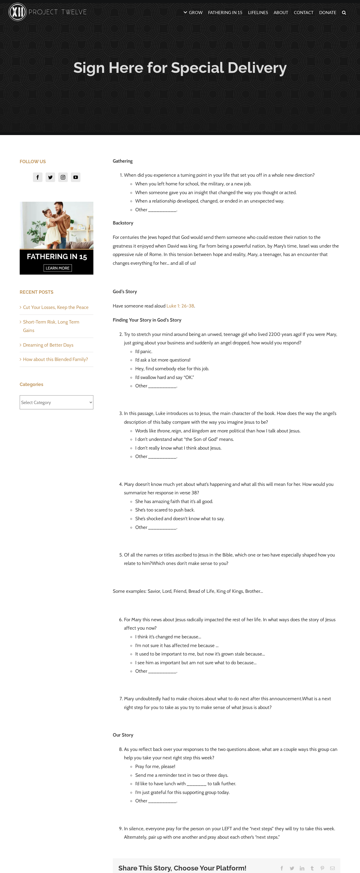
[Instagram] (63, 177)
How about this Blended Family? (55, 359)
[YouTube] (75, 177)
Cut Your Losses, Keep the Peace (56, 307)
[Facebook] (37, 177)
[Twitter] (50, 177)
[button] (344, 12)
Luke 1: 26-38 (180, 306)
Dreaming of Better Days (48, 345)
